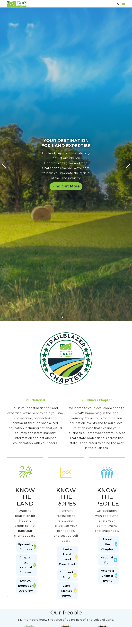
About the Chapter (109, 544)
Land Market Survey (69, 590)
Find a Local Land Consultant (68, 557)
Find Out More (66, 186)
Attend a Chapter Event (109, 575)
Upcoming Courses (27, 547)
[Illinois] (17, 4)
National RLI (108, 560)
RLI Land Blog (68, 575)
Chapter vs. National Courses (27, 565)
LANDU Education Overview (27, 585)
